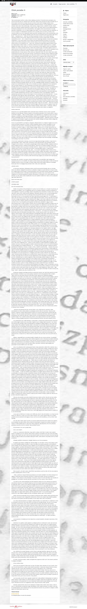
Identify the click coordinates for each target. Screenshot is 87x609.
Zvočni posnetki (66, 41)
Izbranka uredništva (67, 22)
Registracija (65, 14)
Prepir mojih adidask (68, 70)
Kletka (64, 72)
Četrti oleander (66, 74)
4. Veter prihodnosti (67, 55)
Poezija (64, 34)
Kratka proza (66, 25)
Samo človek (66, 76)
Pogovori (65, 36)
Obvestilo (65, 98)
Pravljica (65, 37)
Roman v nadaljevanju (20, 14)
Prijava (64, 13)
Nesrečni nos (66, 50)
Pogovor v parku (67, 69)
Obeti (64, 95)
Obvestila (65, 32)
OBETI (64, 30)
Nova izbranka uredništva (69, 96)
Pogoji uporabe (62, 4)
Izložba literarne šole (68, 23)
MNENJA (65, 27)
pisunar (15, 13)
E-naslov (65, 82)
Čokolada (65, 48)
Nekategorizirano (67, 29)
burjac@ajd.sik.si (8, 0)
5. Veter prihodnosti (67, 51)
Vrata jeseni (66, 93)
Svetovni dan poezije (68, 53)
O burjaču (55, 4)
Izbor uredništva (70, 4)
